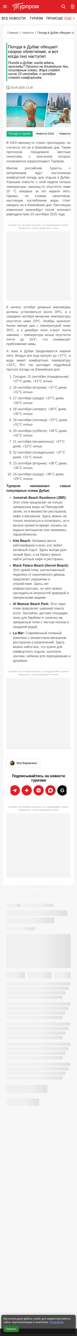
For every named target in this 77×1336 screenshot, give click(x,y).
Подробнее (56, 1322)
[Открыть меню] (5, 6)
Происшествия (60, 18)
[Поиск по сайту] (63, 6)
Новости (27, 32)
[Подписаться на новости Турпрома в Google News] (62, 790)
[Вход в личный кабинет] (72, 6)
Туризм (36, 18)
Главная (12, 32)
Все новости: (14, 18)
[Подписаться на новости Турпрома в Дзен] (50, 790)
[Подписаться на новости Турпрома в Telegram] (15, 790)
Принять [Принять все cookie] (11, 1328)
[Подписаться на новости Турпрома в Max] (27, 790)
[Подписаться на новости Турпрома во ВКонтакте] (38, 790)
